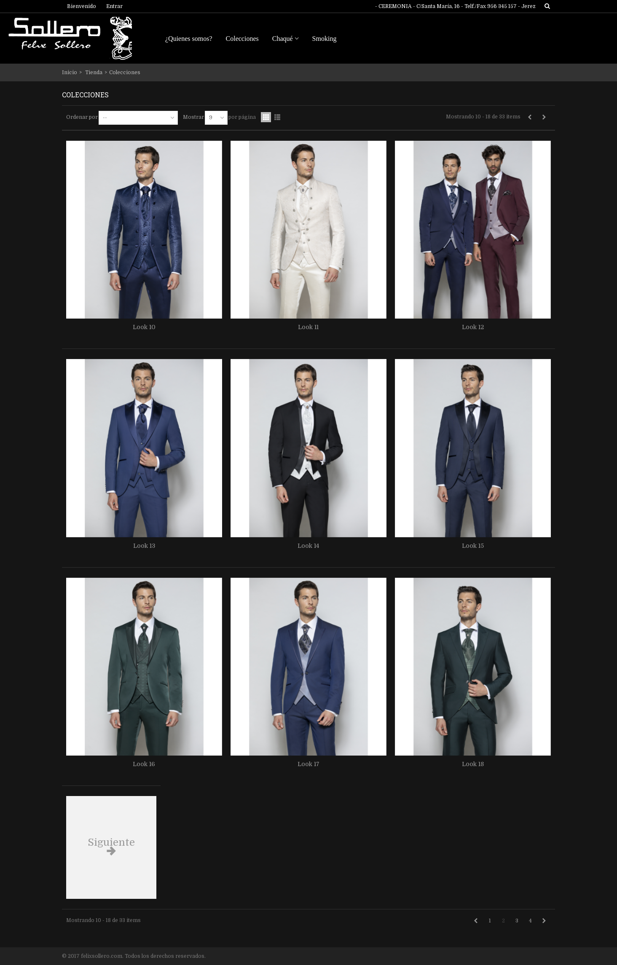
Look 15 (473, 545)
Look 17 (308, 764)
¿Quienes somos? (188, 38)
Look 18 (473, 764)
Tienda (93, 72)
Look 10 (144, 327)
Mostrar (193, 117)
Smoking (324, 38)
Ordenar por (82, 117)
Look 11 (308, 327)
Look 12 (473, 327)
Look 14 (308, 545)
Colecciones (242, 38)
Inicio (69, 72)
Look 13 (144, 545)
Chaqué (282, 38)
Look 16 (144, 764)
